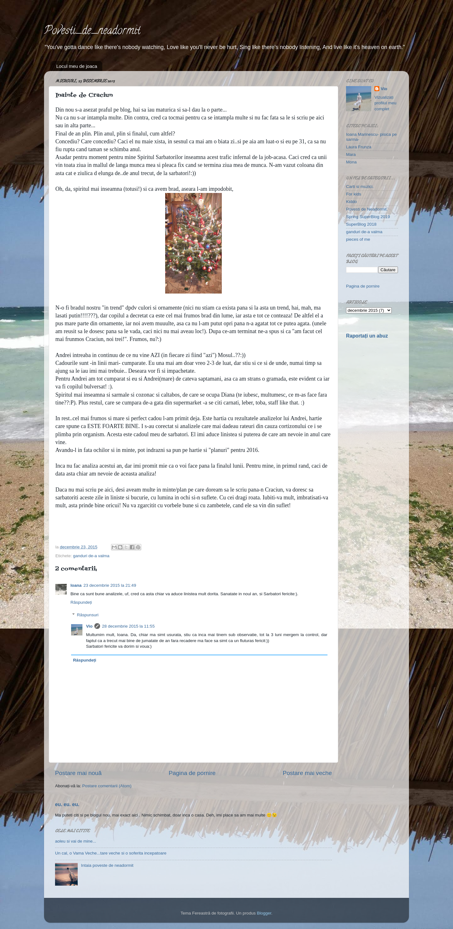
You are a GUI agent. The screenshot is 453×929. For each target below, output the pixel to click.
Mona (351, 162)
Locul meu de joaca (76, 66)
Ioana (75, 585)
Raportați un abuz (367, 335)
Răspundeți (81, 602)
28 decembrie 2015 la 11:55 (128, 626)
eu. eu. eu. (67, 804)
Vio (89, 626)
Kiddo (351, 201)
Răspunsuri (87, 615)
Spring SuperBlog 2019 (368, 216)
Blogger (264, 913)
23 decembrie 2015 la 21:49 (109, 585)
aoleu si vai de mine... (75, 841)
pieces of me (358, 239)
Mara (351, 154)
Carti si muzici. (360, 186)
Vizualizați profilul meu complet (385, 103)
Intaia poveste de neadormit (107, 865)
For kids (353, 194)
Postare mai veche (307, 773)
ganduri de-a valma (91, 555)
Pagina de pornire (192, 773)
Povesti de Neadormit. (367, 209)
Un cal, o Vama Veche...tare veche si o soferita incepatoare (110, 853)
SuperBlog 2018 (361, 224)
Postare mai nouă (78, 773)
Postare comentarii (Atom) (106, 785)
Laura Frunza (358, 147)
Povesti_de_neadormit (92, 31)
